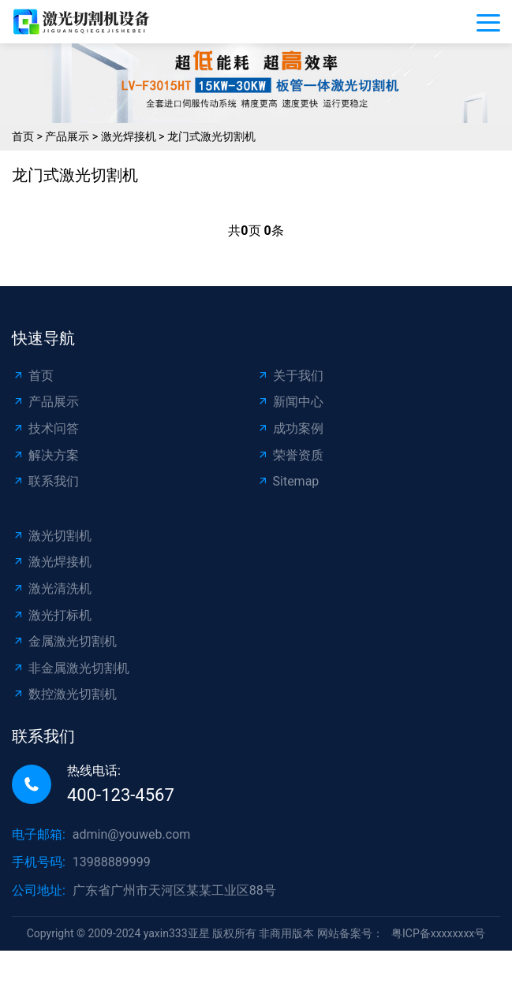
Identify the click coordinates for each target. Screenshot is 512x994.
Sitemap (288, 481)
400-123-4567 (120, 795)
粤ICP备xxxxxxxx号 (438, 933)
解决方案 (45, 455)
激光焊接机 (128, 136)
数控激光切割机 (64, 694)
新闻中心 (289, 401)
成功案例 (289, 428)
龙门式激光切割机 (211, 136)
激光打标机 (52, 615)
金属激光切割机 (64, 641)
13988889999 (112, 861)
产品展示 (67, 136)
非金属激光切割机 (70, 668)
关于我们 (289, 375)
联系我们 (45, 481)
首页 (23, 136)
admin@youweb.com (132, 834)
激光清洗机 (52, 588)
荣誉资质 (289, 455)
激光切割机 (52, 535)
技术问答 (45, 428)
